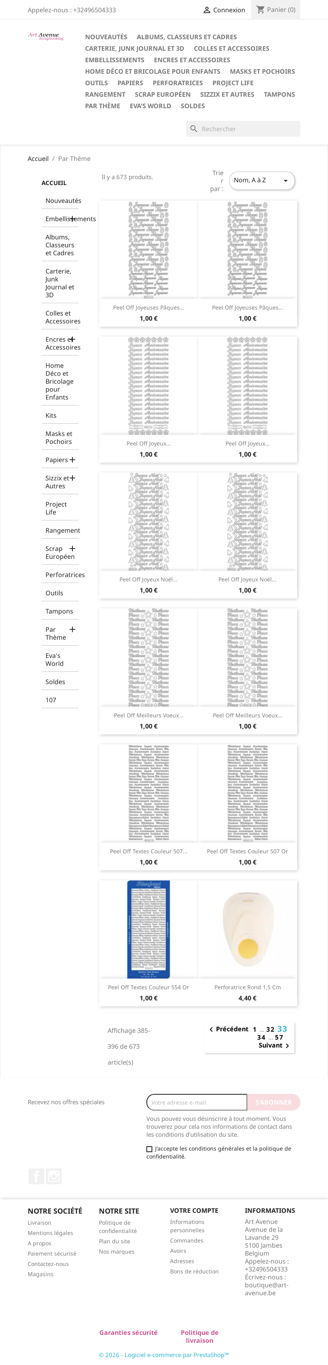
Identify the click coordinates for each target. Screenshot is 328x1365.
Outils (96, 82)
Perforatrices (178, 82)
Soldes (193, 105)
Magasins (40, 1274)
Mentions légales (50, 1233)
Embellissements (114, 59)
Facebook (36, 1176)
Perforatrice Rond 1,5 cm (247, 987)
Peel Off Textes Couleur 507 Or (247, 851)
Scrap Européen (163, 94)
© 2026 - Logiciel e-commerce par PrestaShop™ (164, 1355)
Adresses (182, 1261)
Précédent (227, 1029)
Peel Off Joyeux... (149, 443)
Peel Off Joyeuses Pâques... (148, 307)
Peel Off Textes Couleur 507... (149, 851)
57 (279, 1037)
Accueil (54, 183)
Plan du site (114, 1241)
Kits (51, 415)
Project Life (233, 82)
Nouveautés (106, 36)
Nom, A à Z (262, 180)
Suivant (275, 1046)
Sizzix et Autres (227, 94)
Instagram (54, 1176)
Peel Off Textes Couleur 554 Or (148, 987)
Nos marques (117, 1251)
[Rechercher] (243, 129)
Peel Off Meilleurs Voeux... (149, 715)
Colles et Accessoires (231, 48)
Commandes (186, 1240)
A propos (39, 1243)
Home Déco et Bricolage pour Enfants (152, 71)
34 (262, 1037)
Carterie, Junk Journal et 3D (134, 48)
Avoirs (178, 1250)
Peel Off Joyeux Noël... (148, 579)
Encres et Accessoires (192, 59)
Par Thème (102, 105)
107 (51, 700)
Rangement (105, 94)
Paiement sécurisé (52, 1253)
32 (271, 1029)
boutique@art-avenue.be (266, 1289)
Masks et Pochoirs (262, 71)
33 (282, 1028)
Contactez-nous (48, 1264)
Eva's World (150, 105)
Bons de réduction (194, 1271)
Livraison (39, 1222)
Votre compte (194, 1210)
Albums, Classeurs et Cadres (187, 36)
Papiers (130, 82)
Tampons (279, 94)
